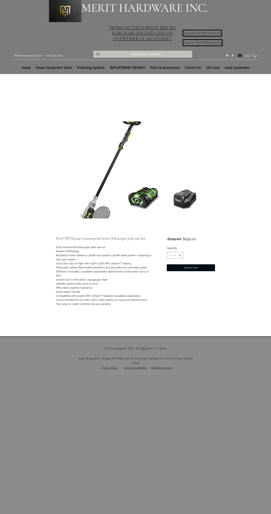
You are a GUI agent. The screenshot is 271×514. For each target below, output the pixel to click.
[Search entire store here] (146, 54)
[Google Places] (227, 55)
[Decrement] (169, 255)
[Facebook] (232, 55)
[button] (255, 55)
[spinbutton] (175, 255)
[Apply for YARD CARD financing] (202, 42)
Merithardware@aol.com (28, 55)
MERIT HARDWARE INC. (144, 8)
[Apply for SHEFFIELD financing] (202, 33)
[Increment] (180, 255)
